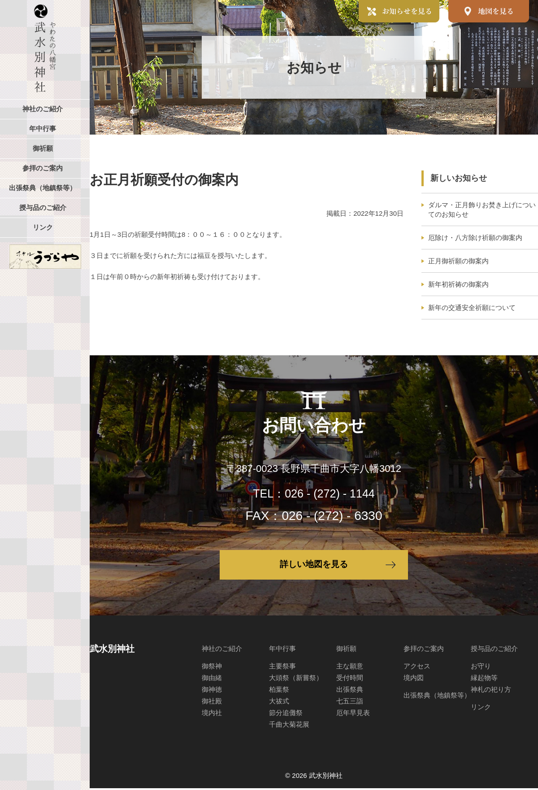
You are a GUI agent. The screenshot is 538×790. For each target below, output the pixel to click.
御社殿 (212, 703)
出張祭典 (349, 691)
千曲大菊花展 (289, 726)
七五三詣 (349, 703)
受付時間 (349, 679)
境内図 (414, 679)
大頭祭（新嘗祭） (296, 679)
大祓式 (279, 703)
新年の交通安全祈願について (472, 307)
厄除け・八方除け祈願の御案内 (475, 237)
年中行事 (282, 650)
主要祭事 (282, 668)
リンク (481, 708)
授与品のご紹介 (494, 650)
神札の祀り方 (491, 691)
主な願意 (349, 668)
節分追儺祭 (286, 714)
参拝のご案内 (424, 650)
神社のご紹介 (222, 650)
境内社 (212, 714)
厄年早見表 (353, 714)
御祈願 (346, 650)
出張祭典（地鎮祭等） (437, 697)
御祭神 (212, 668)
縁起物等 (484, 679)
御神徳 (212, 691)
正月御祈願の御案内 (458, 261)
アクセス (417, 668)
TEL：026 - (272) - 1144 (314, 493)
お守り (481, 668)
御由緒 (212, 679)
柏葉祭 (279, 691)
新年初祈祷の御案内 (458, 284)
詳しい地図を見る (314, 566)
